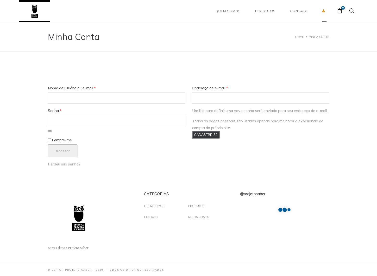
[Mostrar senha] (50, 131)
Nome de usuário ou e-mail (72, 87)
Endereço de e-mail (210, 87)
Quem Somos (154, 206)
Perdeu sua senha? (64, 164)
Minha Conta (198, 217)
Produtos (196, 206)
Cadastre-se (206, 134)
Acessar (63, 150)
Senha (55, 110)
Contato (151, 217)
